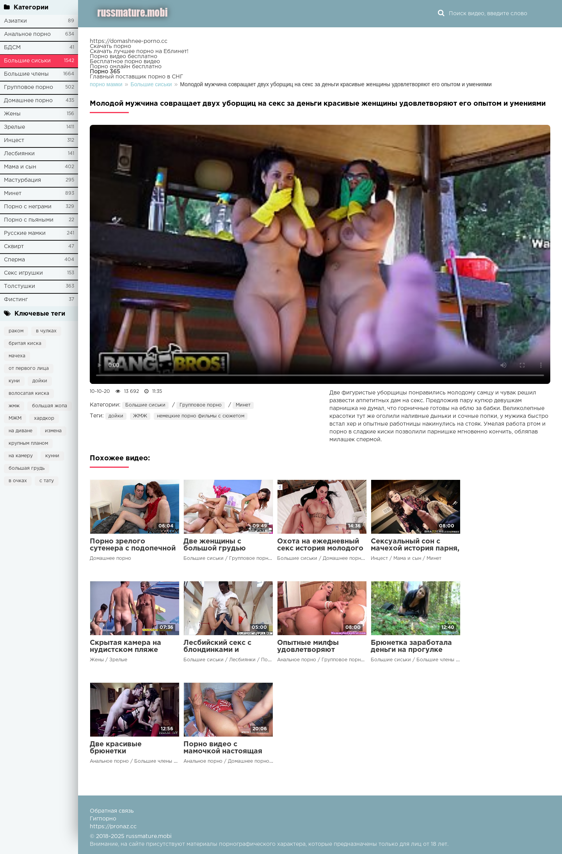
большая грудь (26, 468)
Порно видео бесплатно (123, 56)
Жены (12, 114)
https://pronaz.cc (113, 826)
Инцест (14, 140)
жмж (14, 406)
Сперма (14, 259)
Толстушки (19, 286)
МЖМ (15, 418)
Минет (12, 193)
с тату (46, 481)
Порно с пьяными (28, 220)
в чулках (46, 331)
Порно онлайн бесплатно (126, 66)
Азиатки (15, 21)
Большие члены (26, 74)
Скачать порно (110, 46)
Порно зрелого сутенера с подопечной (133, 545)
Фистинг (16, 299)
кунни (52, 456)
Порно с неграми (28, 206)
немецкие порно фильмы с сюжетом (200, 416)
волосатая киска (29, 393)
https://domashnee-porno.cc (128, 41)
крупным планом (28, 443)
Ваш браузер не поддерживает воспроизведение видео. (320, 254)
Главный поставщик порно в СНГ (136, 77)
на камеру (21, 456)
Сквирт (14, 246)
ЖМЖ (140, 416)
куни (14, 381)
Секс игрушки (23, 273)
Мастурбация (22, 180)
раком (16, 331)
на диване (20, 431)
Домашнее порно (28, 100)
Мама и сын (20, 167)
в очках (18, 481)
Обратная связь (112, 811)
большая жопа (49, 406)
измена (53, 431)
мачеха (17, 356)
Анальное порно (27, 34)
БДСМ (12, 47)
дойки (39, 381)
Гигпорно (103, 819)
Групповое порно (28, 87)
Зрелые (14, 127)
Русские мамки (25, 233)
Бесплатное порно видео (125, 61)
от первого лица (29, 368)
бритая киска (25, 343)
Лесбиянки (19, 153)
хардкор (44, 418)
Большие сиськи (27, 61)
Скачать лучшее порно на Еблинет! (139, 51)
